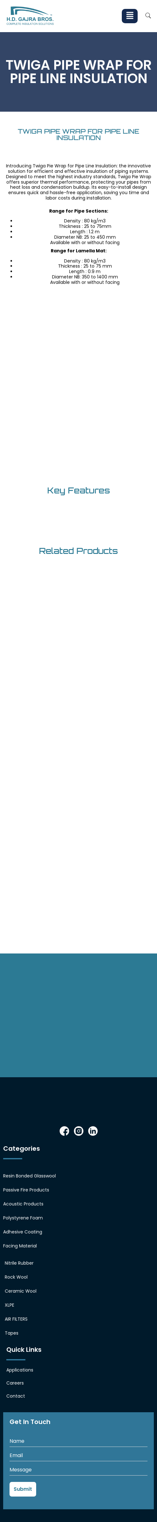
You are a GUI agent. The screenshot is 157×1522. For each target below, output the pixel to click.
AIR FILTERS (16, 1319)
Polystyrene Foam (23, 1218)
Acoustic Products (23, 1204)
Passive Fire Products (26, 1190)
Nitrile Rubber (19, 1263)
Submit (23, 1489)
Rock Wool (16, 1277)
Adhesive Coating (22, 1232)
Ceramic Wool (20, 1291)
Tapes (11, 1333)
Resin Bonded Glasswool (29, 1176)
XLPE (9, 1305)
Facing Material (20, 1246)
